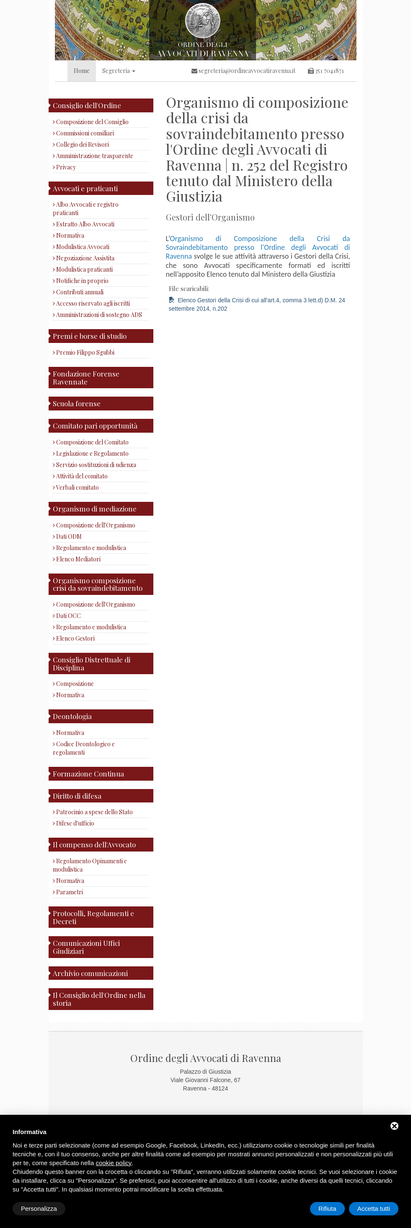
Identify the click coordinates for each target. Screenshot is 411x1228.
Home (82, 71)
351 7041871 (326, 71)
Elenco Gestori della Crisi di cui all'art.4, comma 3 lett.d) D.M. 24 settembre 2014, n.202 (257, 304)
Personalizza (39, 1208)
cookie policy (114, 1162)
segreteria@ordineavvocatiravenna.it (243, 71)
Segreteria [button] (118, 71)
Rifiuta (327, 1208)
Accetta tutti (373, 1208)
